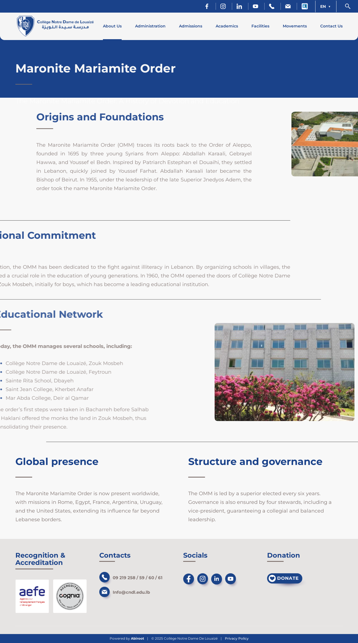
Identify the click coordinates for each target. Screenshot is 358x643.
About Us (112, 26)
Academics (227, 26)
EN (323, 6)
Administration (150, 26)
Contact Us (331, 26)
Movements (295, 26)
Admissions (190, 26)
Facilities (260, 26)
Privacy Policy (237, 638)
